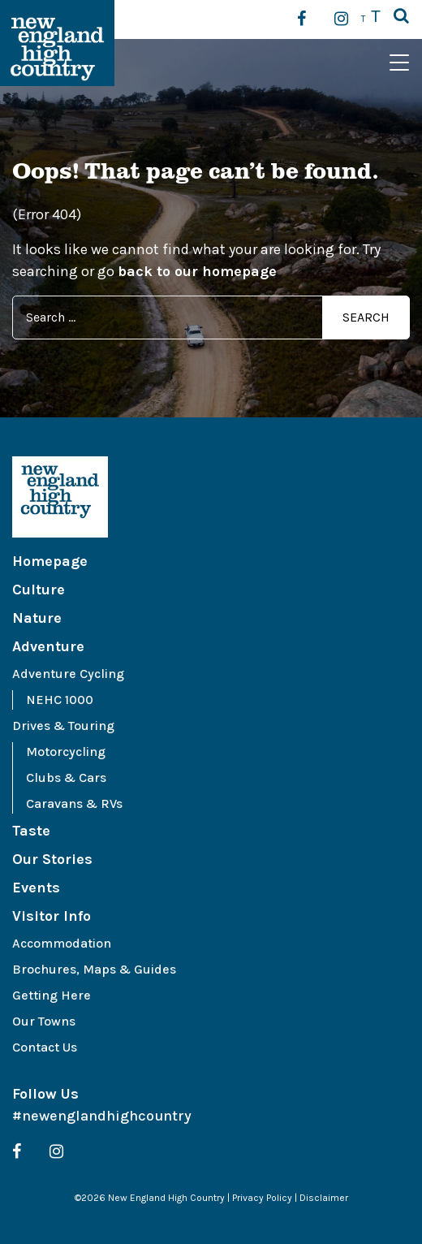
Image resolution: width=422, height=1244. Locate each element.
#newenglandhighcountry (102, 1116)
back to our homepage (197, 271)
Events (36, 887)
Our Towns (43, 1021)
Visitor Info (51, 916)
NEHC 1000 (59, 699)
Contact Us (44, 1047)
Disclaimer (323, 1197)
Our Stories (52, 859)
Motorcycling (66, 751)
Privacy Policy (262, 1197)
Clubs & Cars (66, 777)
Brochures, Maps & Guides (94, 969)
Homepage (50, 561)
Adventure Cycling (68, 673)
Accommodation (61, 943)
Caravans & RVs (74, 803)
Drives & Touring (63, 725)
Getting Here (51, 995)
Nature (37, 618)
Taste (31, 831)
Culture (38, 589)
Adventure (48, 646)
